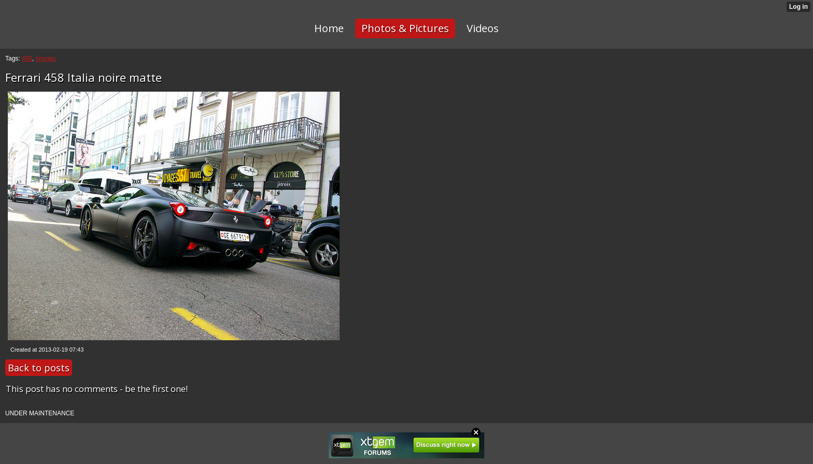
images (46, 58)
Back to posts (38, 367)
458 (27, 58)
